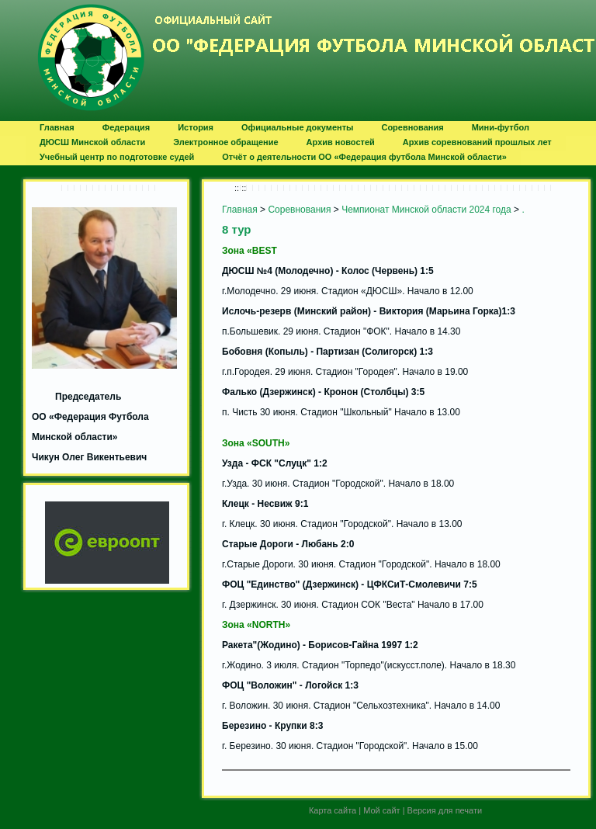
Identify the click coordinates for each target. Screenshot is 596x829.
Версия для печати (445, 810)
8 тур (236, 229)
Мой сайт (381, 810)
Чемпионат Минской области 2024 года (426, 209)
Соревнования (299, 209)
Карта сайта (332, 810)
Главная (240, 209)
